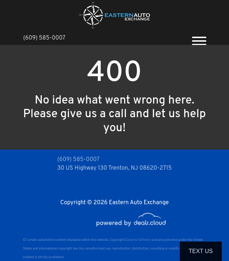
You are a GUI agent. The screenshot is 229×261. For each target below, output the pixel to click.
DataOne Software (138, 240)
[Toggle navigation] (199, 38)
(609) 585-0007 (44, 38)
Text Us (201, 251)
